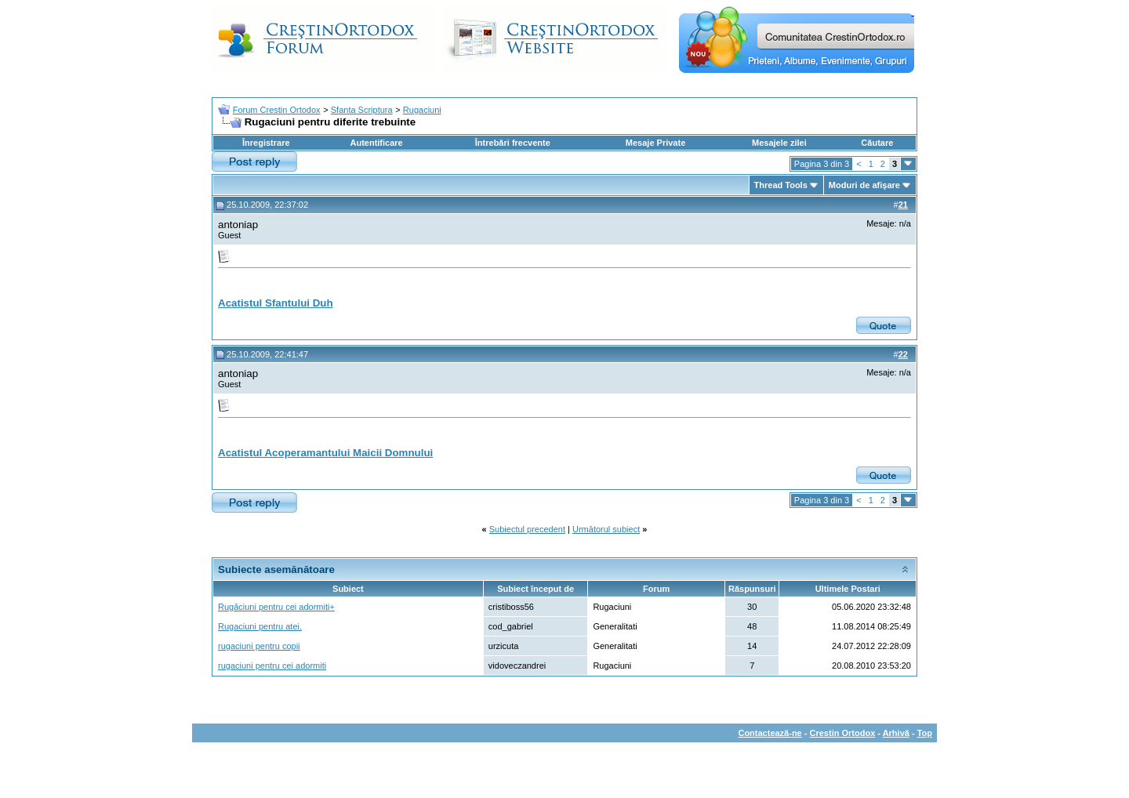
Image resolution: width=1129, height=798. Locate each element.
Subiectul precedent (527, 529)
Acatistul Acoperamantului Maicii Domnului (325, 453)
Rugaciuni (422, 109)
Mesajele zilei (779, 142)
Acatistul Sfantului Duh (275, 303)
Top (924, 733)
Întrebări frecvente (512, 142)
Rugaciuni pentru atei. (260, 626)
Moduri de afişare (864, 185)
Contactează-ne (769, 733)
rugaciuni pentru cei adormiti (272, 665)
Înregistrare (266, 142)
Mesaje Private (655, 142)
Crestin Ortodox (843, 733)
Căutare (877, 142)
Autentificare (376, 142)
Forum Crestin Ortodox (277, 109)
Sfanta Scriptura (362, 109)
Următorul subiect (606, 529)
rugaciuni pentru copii (259, 646)
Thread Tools (781, 185)
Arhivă (896, 733)
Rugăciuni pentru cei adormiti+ (276, 606)
